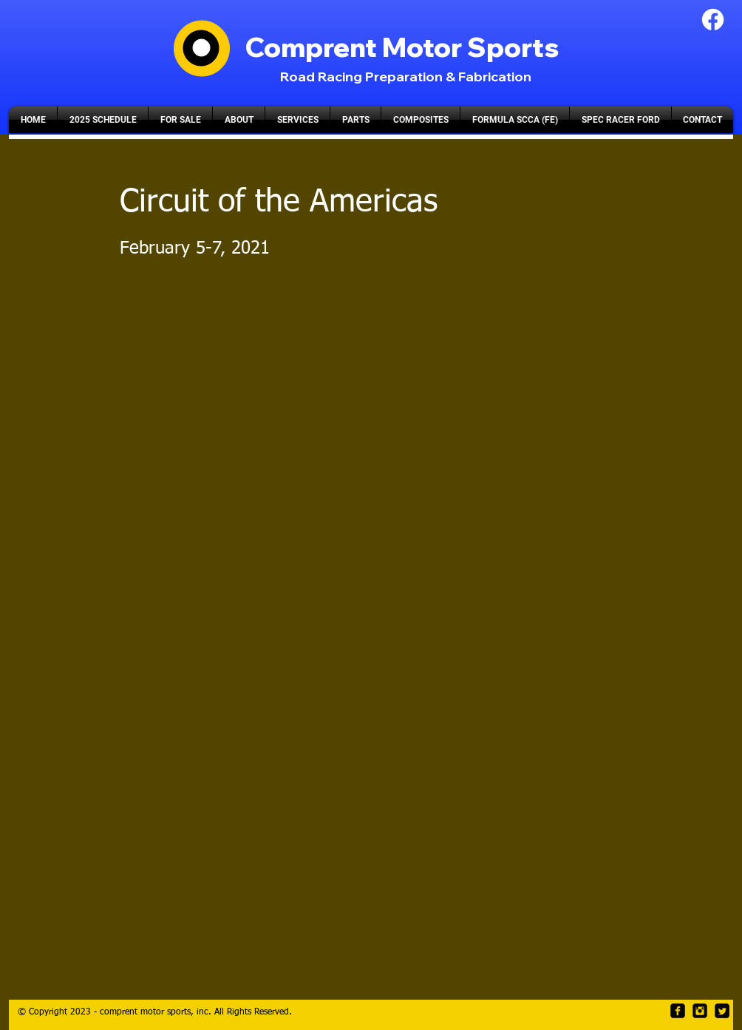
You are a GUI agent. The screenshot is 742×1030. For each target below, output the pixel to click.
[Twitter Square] (722, 1010)
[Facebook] (712, 19)
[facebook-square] (677, 1010)
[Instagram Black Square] (699, 1010)
